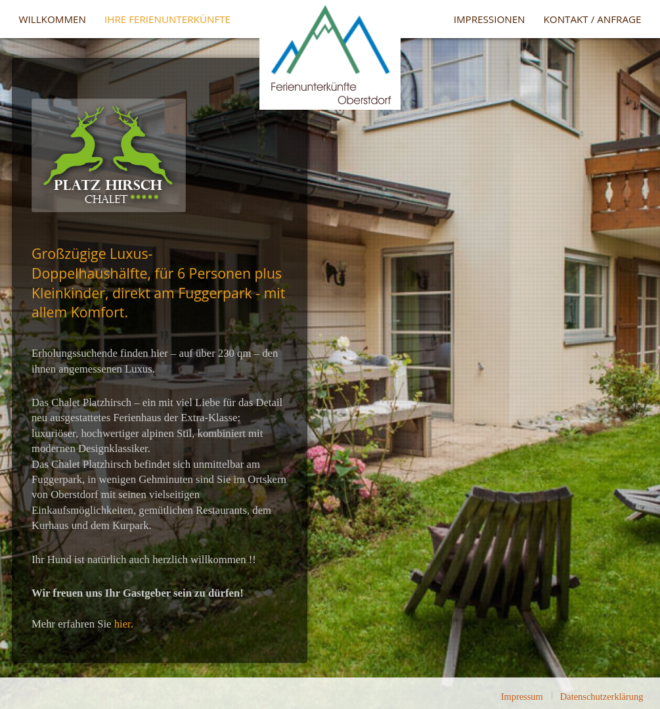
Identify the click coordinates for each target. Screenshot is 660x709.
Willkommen (52, 19)
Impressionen (489, 19)
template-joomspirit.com (656, 640)
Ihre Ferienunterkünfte (167, 19)
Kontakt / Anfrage (593, 19)
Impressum (522, 696)
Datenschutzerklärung (602, 696)
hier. (123, 624)
